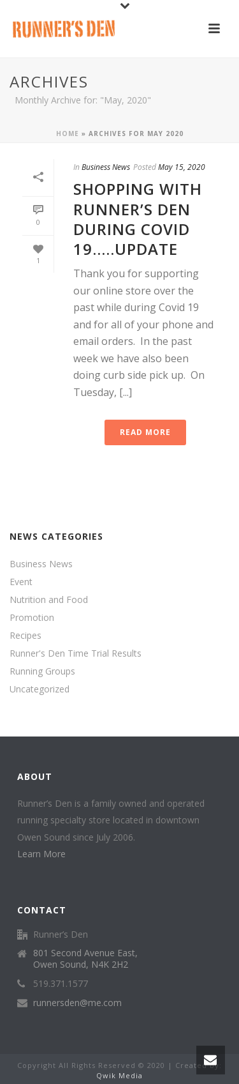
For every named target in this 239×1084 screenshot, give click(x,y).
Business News (106, 167)
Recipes (25, 635)
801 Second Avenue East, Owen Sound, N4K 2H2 (85, 958)
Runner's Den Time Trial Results (75, 653)
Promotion (32, 617)
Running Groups (42, 671)
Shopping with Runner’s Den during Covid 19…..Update (137, 218)
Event (21, 582)
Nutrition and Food (49, 600)
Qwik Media (119, 1075)
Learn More (41, 854)
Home (67, 133)
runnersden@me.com (77, 1003)
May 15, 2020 (181, 167)
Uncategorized (39, 689)
